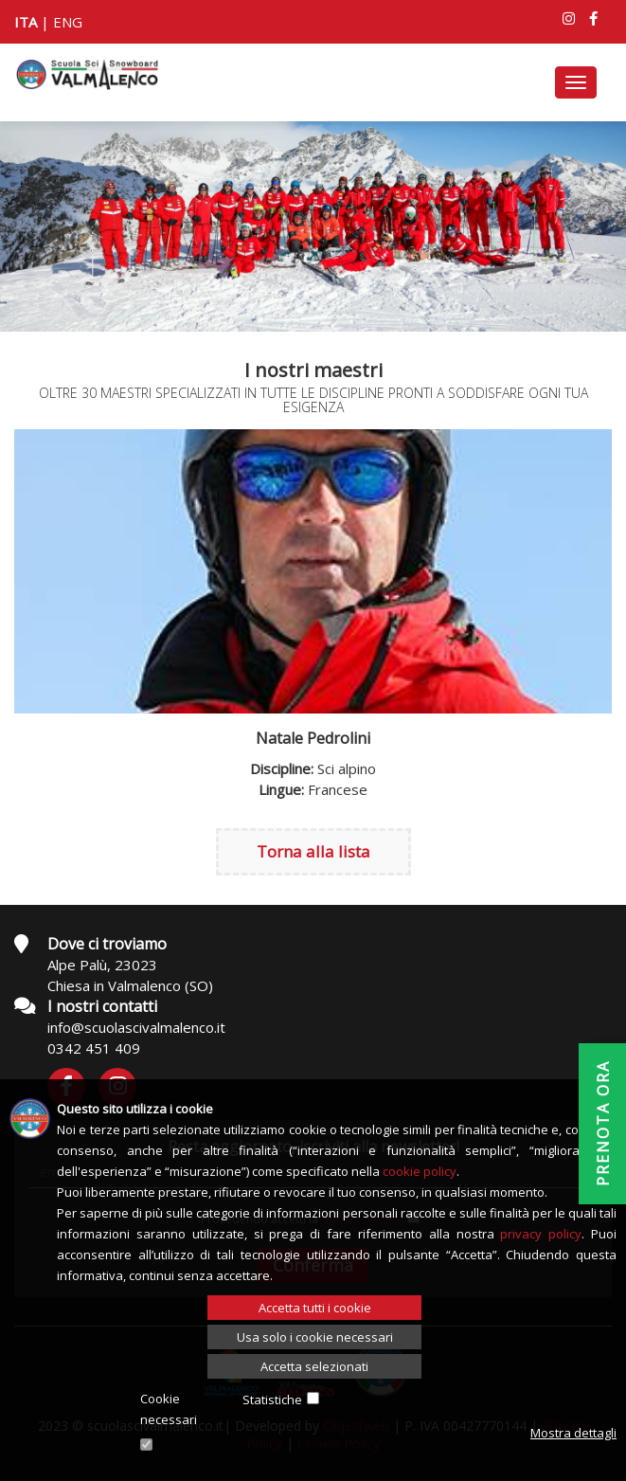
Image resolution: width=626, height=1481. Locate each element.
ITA (25, 21)
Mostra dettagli (573, 1432)
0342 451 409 (93, 1048)
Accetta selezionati (314, 1366)
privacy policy (540, 1233)
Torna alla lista (313, 851)
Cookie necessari (168, 1409)
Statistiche (272, 1399)
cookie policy (419, 1171)
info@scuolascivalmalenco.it (136, 1027)
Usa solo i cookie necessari (315, 1337)
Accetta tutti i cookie (315, 1307)
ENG (67, 21)
